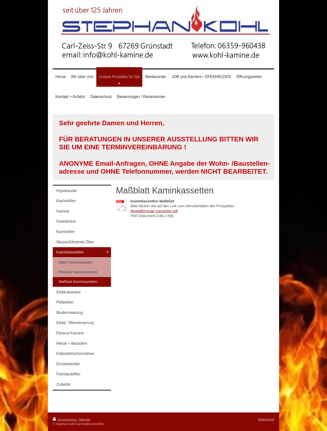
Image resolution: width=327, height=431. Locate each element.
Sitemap (84, 419)
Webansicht (266, 419)
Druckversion (65, 419)
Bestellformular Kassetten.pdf (154, 211)
